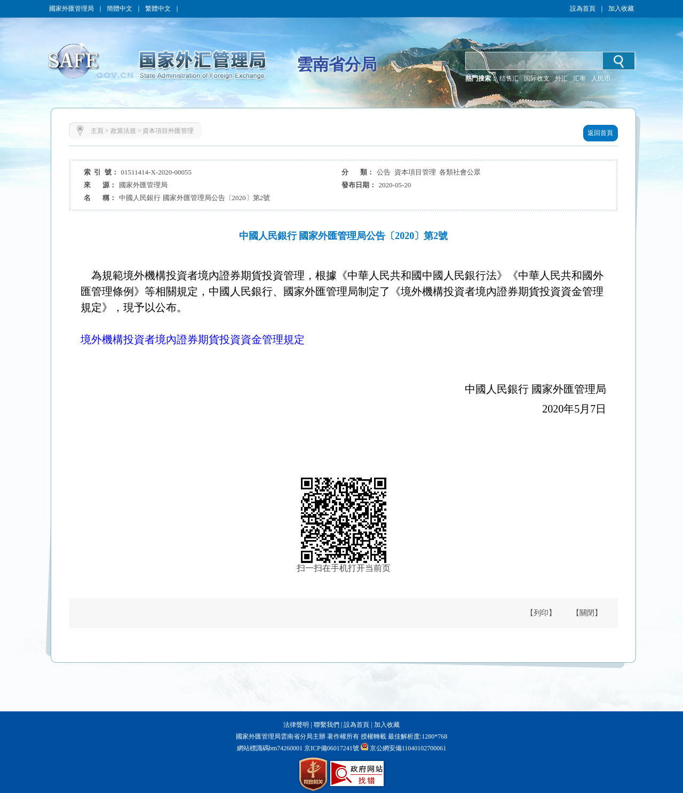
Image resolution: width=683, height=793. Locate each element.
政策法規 (123, 130)
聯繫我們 (326, 724)
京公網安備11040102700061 (408, 748)
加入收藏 (621, 8)
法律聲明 (296, 724)
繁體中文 (158, 8)
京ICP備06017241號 (331, 748)
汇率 (579, 78)
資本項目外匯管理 (168, 130)
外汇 (561, 78)
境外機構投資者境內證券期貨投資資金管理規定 (193, 339)
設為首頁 (582, 8)
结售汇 (509, 78)
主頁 (97, 130)
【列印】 (541, 613)
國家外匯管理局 (71, 8)
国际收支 (537, 78)
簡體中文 (119, 8)
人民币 (600, 78)
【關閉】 (587, 613)
